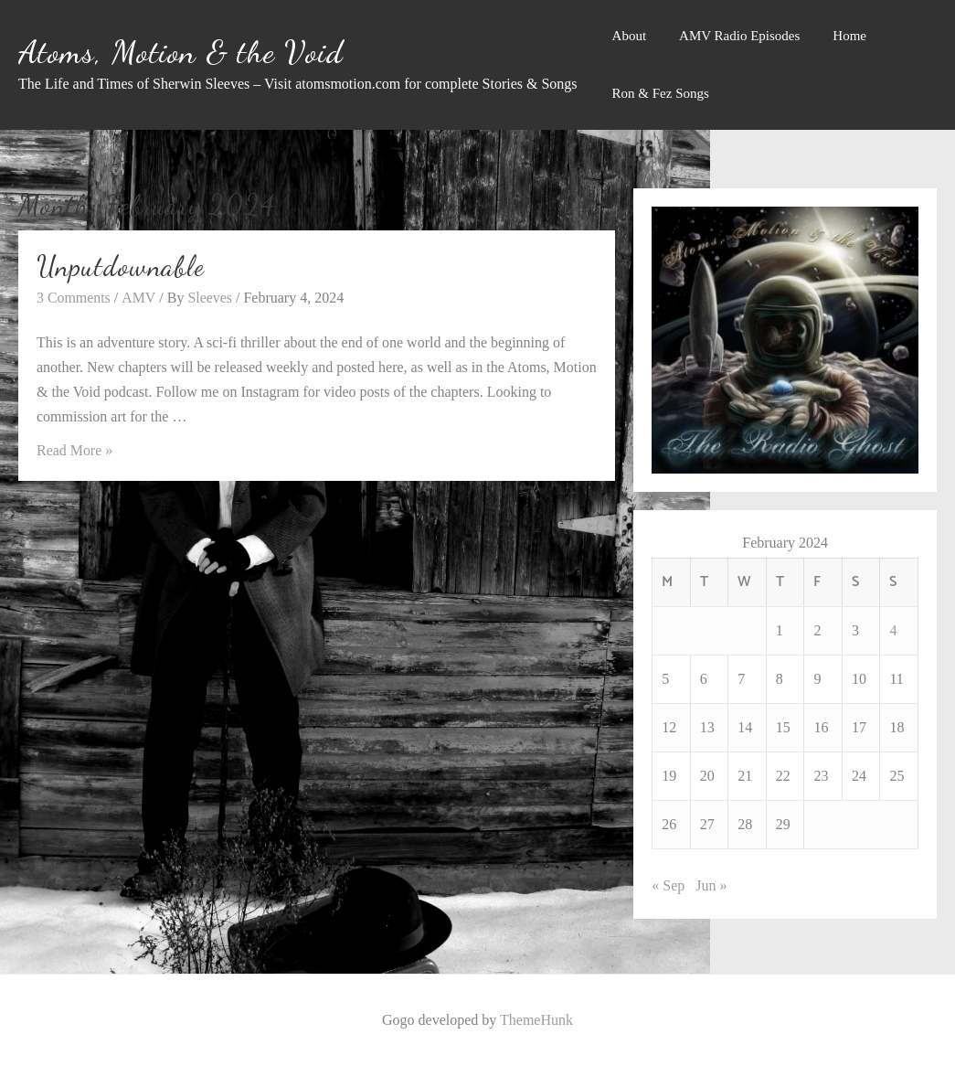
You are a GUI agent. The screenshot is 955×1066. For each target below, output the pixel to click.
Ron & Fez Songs (660, 93)
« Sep (668, 885)
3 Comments (74, 296)
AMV (138, 296)
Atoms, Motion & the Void (181, 52)
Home (849, 35)
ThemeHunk (536, 1020)
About (629, 35)
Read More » (75, 450)
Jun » (711, 885)
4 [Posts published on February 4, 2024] (893, 630)
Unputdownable (122, 266)
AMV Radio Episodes (739, 35)
